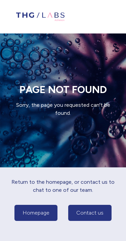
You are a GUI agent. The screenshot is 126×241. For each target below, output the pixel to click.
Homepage (36, 213)
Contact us (89, 213)
